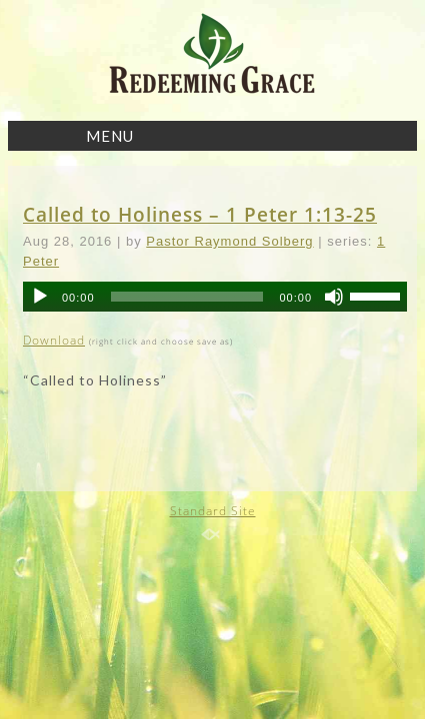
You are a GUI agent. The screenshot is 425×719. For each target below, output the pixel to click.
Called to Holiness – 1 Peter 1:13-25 (200, 214)
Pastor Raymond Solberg (229, 241)
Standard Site (213, 510)
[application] (215, 297)
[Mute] (334, 297)
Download (54, 340)
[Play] (40, 297)
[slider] (187, 297)
